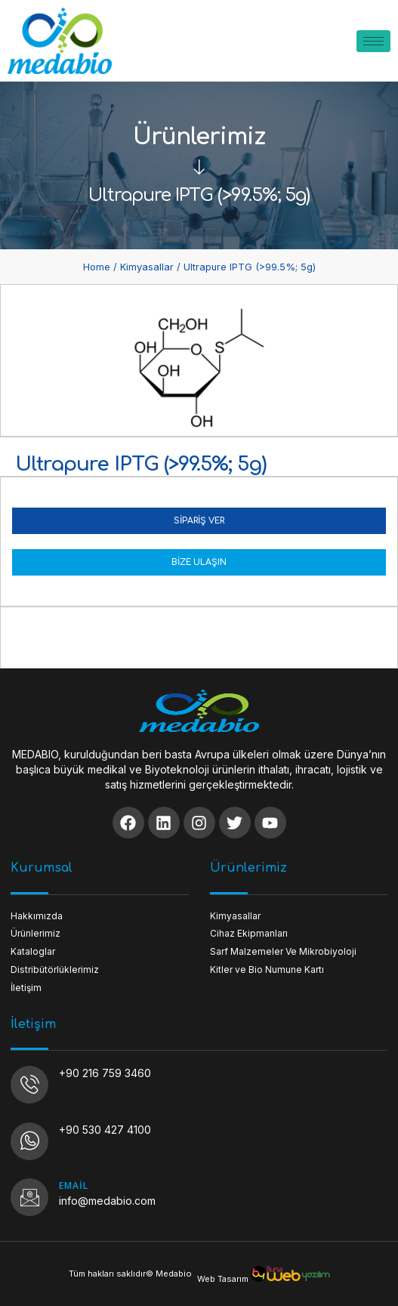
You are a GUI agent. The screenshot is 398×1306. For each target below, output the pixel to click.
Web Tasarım (222, 1279)
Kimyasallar (147, 267)
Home (96, 267)
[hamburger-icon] (373, 41)
